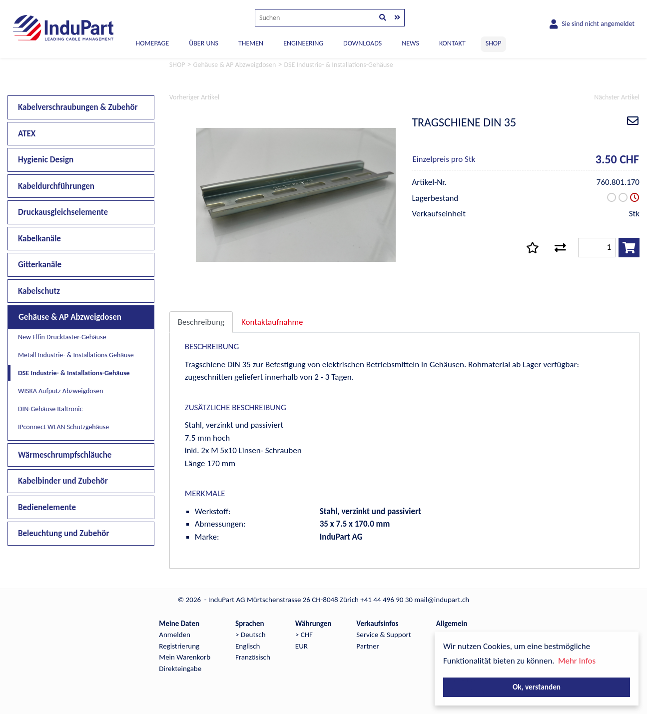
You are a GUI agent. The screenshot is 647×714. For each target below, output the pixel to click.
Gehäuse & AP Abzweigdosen (69, 317)
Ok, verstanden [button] (537, 687)
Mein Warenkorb (184, 657)
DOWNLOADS (362, 43)
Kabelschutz (39, 291)
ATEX (26, 133)
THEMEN (250, 43)
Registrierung (179, 646)
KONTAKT (452, 43)
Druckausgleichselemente (63, 212)
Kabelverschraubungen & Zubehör (78, 107)
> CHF (304, 634)
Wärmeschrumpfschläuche (64, 455)
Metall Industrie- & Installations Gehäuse (76, 355)
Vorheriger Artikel (194, 97)
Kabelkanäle (39, 238)
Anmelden (174, 634)
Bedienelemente (47, 507)
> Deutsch (250, 634)
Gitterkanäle (39, 264)
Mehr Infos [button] (577, 661)
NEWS (410, 43)
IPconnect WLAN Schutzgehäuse (63, 427)
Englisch (247, 646)
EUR (301, 646)
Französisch (252, 657)
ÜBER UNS (203, 43)
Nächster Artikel (617, 97)
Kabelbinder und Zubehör (63, 481)
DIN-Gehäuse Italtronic (50, 409)
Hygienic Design (45, 159)
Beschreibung (201, 322)
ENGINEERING (303, 43)
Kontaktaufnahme (272, 322)
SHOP (494, 43)
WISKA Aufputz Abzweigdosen (60, 391)
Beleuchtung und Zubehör (63, 533)
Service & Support (383, 634)
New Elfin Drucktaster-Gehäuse (62, 337)
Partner (367, 646)
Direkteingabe (180, 668)
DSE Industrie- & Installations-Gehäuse (74, 373)
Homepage (152, 43)
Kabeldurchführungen (56, 186)
